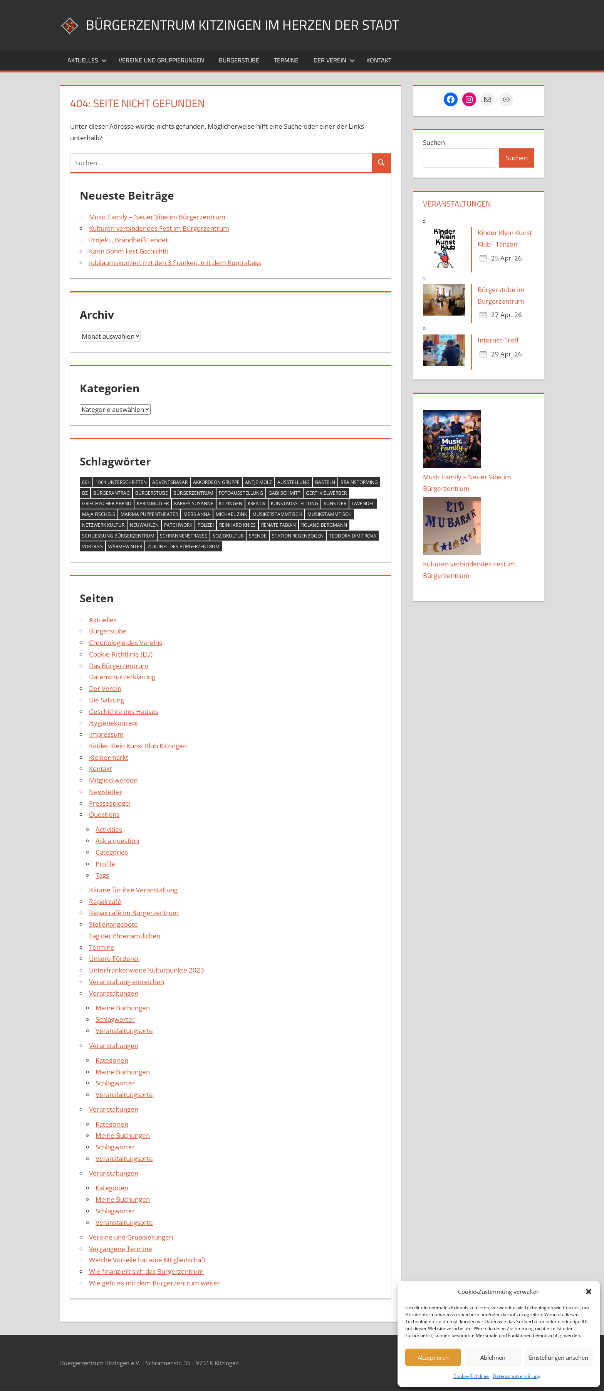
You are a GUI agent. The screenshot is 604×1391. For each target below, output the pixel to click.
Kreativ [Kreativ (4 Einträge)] (256, 503)
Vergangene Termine (120, 1248)
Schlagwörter (115, 1019)
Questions (104, 814)
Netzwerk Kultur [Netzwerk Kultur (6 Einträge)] (103, 525)
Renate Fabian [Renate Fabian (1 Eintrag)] (278, 525)
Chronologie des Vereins (125, 642)
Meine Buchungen (123, 1007)
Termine (286, 60)
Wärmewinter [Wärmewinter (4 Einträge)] (125, 546)
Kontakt (378, 60)
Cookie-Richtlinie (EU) (121, 654)
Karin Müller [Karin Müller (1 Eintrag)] (153, 503)
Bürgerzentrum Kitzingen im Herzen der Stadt (245, 24)
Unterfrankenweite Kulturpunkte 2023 (146, 970)
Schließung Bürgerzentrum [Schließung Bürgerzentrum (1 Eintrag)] (118, 536)
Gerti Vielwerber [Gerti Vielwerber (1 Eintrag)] (326, 493)
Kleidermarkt (108, 757)
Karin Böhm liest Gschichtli (128, 251)
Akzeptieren (433, 1357)
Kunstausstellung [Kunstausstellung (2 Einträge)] (294, 503)
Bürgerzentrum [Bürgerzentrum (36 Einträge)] (193, 493)
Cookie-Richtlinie (471, 1376)
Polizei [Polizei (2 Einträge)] (206, 525)
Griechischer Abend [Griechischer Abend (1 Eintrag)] (106, 503)
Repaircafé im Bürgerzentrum (134, 912)
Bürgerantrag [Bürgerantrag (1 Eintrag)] (111, 493)
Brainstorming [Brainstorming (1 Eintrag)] (359, 482)
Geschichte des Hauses (123, 711)
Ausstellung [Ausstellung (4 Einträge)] (293, 482)
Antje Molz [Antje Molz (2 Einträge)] (258, 482)
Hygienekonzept (113, 722)
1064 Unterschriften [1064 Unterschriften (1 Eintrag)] (121, 482)
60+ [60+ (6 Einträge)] (86, 482)
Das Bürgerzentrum (118, 665)
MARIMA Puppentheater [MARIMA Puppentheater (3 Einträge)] (149, 514)
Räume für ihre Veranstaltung (133, 889)
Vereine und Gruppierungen (161, 60)
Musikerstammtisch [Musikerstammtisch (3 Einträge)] (277, 514)
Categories (112, 852)
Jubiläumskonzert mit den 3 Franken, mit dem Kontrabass (175, 262)
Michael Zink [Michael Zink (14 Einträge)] (231, 514)
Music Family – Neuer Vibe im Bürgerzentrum (157, 216)
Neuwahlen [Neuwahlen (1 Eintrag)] (144, 525)
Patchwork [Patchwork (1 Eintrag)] (178, 525)
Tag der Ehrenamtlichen (124, 935)
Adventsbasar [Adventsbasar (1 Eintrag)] (170, 482)
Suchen (434, 142)
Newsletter (105, 791)
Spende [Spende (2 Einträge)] (258, 536)
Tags (102, 875)
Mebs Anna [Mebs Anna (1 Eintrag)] (196, 514)
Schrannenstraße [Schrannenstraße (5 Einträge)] (183, 536)
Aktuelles (87, 60)
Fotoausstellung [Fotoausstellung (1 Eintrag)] (241, 493)
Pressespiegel (110, 803)
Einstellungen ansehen (558, 1357)
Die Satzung (106, 700)
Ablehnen (492, 1357)
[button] (588, 1291)
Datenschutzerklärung (516, 1376)
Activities (109, 829)
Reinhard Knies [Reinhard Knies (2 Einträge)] (237, 525)
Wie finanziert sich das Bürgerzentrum (146, 1271)
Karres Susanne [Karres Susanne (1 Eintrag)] (193, 503)
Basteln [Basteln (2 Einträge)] (325, 482)
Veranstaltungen (113, 993)
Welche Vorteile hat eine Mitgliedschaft (147, 1259)
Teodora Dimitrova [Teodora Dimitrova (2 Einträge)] (352, 536)
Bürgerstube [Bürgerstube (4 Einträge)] (151, 493)
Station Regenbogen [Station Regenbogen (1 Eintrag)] (298, 536)
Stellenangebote (113, 924)
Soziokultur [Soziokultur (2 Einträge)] (228, 536)
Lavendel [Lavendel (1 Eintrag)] (363, 503)
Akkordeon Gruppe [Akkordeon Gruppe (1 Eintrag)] (216, 482)
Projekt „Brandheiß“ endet (128, 239)
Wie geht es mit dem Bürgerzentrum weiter (154, 1282)
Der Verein (334, 60)
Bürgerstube (239, 60)
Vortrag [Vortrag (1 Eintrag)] (92, 546)
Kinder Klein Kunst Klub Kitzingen (138, 745)
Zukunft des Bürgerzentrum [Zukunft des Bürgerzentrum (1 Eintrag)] (184, 546)
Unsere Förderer (114, 958)
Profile (105, 863)
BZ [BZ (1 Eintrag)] (85, 493)
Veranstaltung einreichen (126, 981)
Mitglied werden (113, 780)
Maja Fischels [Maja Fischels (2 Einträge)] (98, 514)
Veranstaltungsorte (124, 1030)
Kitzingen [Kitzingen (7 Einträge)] (230, 503)
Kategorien (112, 1060)
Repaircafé (105, 901)
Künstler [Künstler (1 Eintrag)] (335, 503)
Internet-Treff (498, 340)
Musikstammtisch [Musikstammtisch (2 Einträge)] (329, 514)
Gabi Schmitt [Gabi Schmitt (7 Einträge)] (284, 493)
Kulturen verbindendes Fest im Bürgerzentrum (159, 228)
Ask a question (117, 840)
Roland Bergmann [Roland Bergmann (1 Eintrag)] (324, 525)
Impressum (106, 734)
